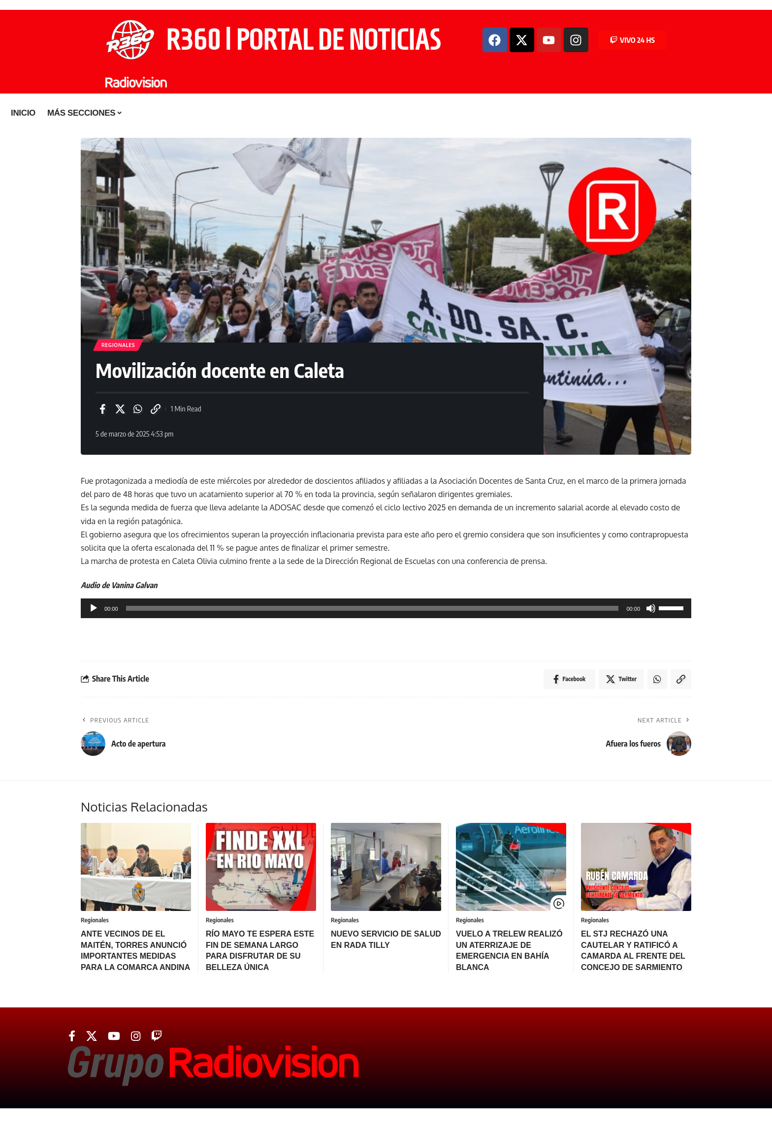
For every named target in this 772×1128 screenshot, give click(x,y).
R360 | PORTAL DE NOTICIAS (303, 40)
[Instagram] (136, 1036)
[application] (386, 608)
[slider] (372, 608)
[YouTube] (114, 1036)
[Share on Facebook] (102, 409)
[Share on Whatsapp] (138, 409)
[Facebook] (72, 1036)
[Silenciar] (651, 608)
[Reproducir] (93, 608)
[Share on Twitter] (120, 409)
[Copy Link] (155, 409)
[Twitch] (156, 1036)
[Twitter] (91, 1036)
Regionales (118, 345)
